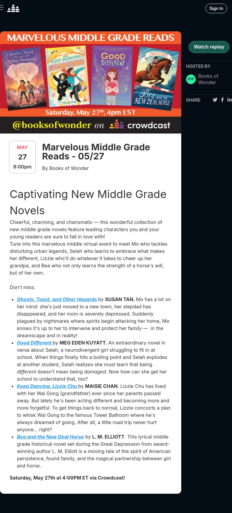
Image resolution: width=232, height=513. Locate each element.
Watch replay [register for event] (209, 47)
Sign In (216, 8)
